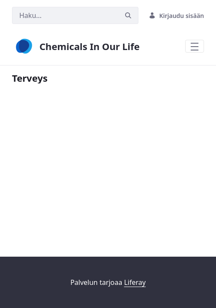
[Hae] (65, 15)
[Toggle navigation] (194, 46)
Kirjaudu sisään (176, 16)
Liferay (134, 282)
